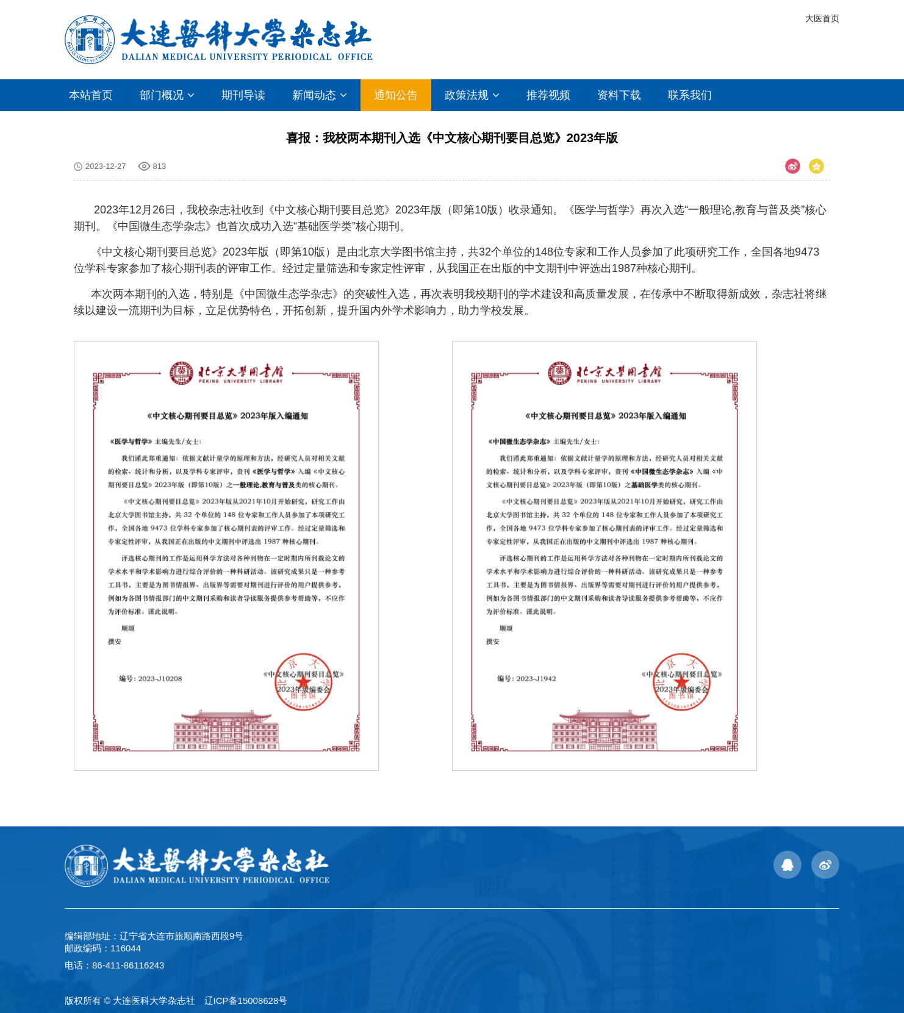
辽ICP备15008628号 (246, 1000)
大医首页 (822, 18)
